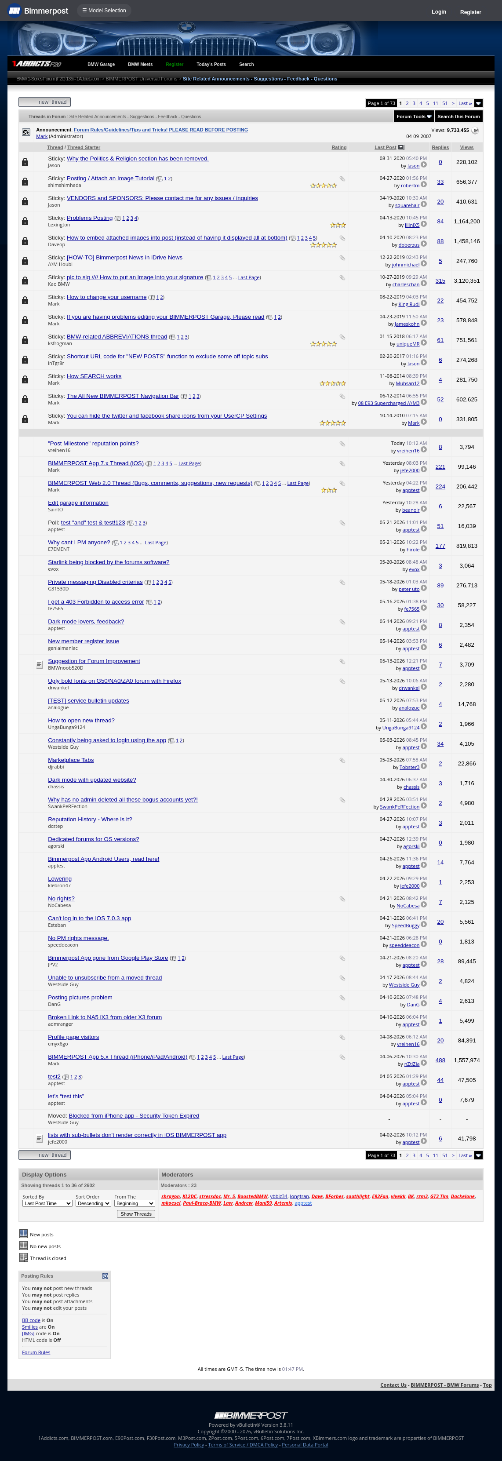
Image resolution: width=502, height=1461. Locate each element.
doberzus (409, 244)
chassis (56, 786)
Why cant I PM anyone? (79, 542)
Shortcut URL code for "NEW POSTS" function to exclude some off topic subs (167, 356)
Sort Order (87, 1196)
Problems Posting (90, 218)
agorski (56, 845)
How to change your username (107, 297)
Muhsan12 (407, 383)
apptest (411, 490)
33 (440, 182)
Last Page (249, 277)
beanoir (411, 509)
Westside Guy (63, 746)
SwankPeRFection (67, 806)
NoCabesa (59, 905)
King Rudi (408, 304)
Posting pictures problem (80, 997)
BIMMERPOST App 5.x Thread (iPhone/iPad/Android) (117, 1056)
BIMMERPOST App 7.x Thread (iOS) (96, 463)
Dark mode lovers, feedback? (86, 621)
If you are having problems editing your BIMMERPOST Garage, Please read (165, 316)
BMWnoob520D (66, 667)
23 (440, 320)
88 (440, 241)
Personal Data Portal (305, 1444)
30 (440, 605)
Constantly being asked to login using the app (107, 740)
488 (440, 1060)
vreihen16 (59, 450)
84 (440, 221)
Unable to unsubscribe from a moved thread (105, 977)
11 (436, 103)
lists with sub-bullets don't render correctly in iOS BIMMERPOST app (137, 1135)
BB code (31, 1320)
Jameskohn (407, 324)
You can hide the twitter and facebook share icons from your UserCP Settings (167, 415)
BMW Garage (101, 64)
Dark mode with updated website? (92, 779)
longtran (299, 1196)
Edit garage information (78, 502)
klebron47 (59, 885)
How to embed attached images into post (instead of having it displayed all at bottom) (177, 237)
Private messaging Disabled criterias (95, 582)
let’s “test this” (66, 1096)
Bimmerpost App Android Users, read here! (103, 859)
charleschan (406, 284)
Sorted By (33, 1196)
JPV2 (53, 964)
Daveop (56, 244)
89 (440, 585)
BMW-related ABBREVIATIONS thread (117, 336)
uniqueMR (408, 343)
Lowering (60, 878)
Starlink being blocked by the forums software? (108, 562)
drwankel (58, 687)
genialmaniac (63, 648)
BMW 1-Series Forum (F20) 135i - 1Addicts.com (58, 78)
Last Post (386, 147)
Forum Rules (36, 1352)
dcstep (55, 826)
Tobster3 (410, 767)
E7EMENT (58, 549)
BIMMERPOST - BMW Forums (445, 1384)
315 (440, 280)
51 (445, 103)
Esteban (57, 925)
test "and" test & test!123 (93, 522)
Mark (41, 136)
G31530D (58, 588)
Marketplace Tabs (71, 760)
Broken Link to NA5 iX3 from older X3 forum (105, 1017)
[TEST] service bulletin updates (88, 700)
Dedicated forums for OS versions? (93, 839)
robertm (410, 185)
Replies (440, 147)
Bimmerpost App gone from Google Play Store (108, 958)
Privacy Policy (189, 1444)
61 (440, 340)
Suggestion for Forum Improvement (94, 661)
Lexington (59, 224)
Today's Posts (211, 64)
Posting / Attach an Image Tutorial (110, 178)
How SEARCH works (94, 376)
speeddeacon (63, 944)
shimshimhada (64, 185)
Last (465, 103)
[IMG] (28, 1333)
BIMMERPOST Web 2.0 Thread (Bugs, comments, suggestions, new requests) (150, 483)
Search (246, 64)
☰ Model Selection (104, 10)
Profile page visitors (73, 1037)
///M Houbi (60, 264)
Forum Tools (411, 116)
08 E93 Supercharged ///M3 (389, 403)
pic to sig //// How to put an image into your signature (135, 277)
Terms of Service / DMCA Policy (243, 1444)
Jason (54, 165)
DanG (54, 1004)
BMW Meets (140, 64)
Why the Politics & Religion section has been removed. (138, 158)
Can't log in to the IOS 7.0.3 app (89, 918)
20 (440, 201)
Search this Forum (458, 116)
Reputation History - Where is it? (90, 819)
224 (440, 486)
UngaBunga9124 (66, 727)
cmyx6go (58, 1043)
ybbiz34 (278, 1196)
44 (440, 1080)
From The (125, 1196)
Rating (338, 147)
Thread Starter (83, 147)
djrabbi (56, 766)
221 (440, 466)
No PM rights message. (78, 938)
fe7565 (55, 608)
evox (53, 568)
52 (440, 399)
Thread (55, 147)
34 (440, 743)
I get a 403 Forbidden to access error (96, 601)
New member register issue (83, 641)
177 (440, 546)
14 (440, 862)
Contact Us (393, 1384)
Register (470, 12)
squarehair (407, 205)
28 (440, 961)
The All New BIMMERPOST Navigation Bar (123, 396)
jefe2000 (410, 470)
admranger (60, 1023)
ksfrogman (60, 343)
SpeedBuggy (405, 925)
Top (487, 1384)
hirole (413, 549)
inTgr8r (56, 363)
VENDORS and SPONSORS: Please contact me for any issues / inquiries (162, 198)
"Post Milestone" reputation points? (93, 443)
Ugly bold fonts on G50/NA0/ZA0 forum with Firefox (114, 681)
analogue (58, 707)
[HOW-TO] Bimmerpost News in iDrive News (124, 257)
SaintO (55, 509)
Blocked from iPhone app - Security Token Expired (134, 1115)
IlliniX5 (412, 225)
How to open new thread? (81, 720)
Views (467, 147)
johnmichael (406, 264)
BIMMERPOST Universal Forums (141, 78)
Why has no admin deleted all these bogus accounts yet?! (123, 799)
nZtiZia (412, 1063)
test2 (54, 1076)
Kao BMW (58, 284)
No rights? (61, 898)
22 (440, 300)
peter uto (409, 589)
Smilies (30, 1326)
